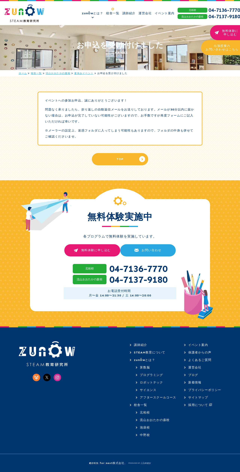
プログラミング (151, 375)
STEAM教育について (149, 352)
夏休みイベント (83, 73)
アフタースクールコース (158, 397)
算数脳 (145, 367)
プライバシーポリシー (204, 390)
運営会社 (194, 367)
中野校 (145, 435)
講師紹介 (140, 345)
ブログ (193, 375)
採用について (200, 405)
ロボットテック (151, 382)
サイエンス (148, 390)
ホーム (23, 73)
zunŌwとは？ (144, 360)
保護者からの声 (199, 352)
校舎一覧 (36, 73)
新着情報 (194, 382)
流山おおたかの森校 (58, 73)
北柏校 (145, 412)
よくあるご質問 (199, 360)
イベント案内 (198, 345)
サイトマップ (198, 397)
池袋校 (145, 427)
